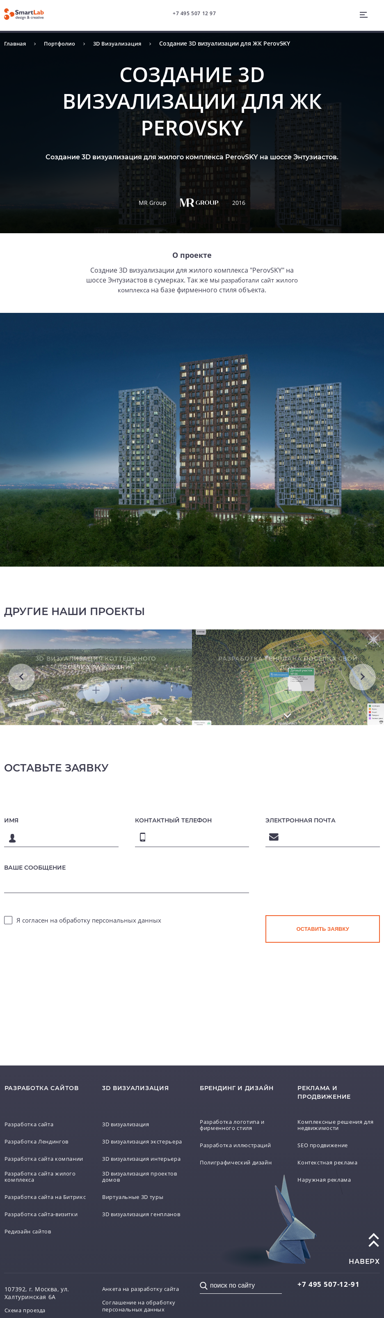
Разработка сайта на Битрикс (36, 1189)
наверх (364, 1257)
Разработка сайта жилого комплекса (43, 1167)
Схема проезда (27, 1305)
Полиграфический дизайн (240, 1149)
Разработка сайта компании (32, 1145)
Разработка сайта (32, 1110)
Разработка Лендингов (40, 1127)
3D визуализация (128, 1110)
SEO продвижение (325, 1131)
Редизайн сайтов (31, 1226)
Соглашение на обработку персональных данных (142, 1309)
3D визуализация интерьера (128, 1149)
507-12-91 (329, 1279)
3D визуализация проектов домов (128, 1171)
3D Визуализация (122, 43)
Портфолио (62, 43)
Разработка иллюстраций (239, 1131)
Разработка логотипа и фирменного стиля (235, 1110)
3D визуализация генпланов (128, 1210)
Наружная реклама (326, 1166)
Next (362, 682)
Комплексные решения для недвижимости (333, 1110)
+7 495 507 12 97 (195, 14)
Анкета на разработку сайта (135, 1288)
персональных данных (126, 932)
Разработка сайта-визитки (45, 1209)
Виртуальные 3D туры (136, 1192)
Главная (15, 43)
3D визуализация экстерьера (128, 1128)
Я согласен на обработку (88, 932)
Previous (21, 682)
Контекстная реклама (330, 1149)
